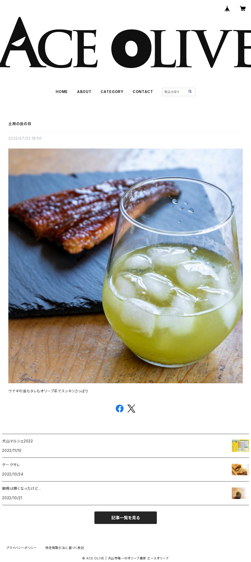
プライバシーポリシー (21, 548)
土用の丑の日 (19, 123)
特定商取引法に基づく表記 (64, 548)
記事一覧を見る (125, 517)
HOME (62, 91)
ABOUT (84, 91)
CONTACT (143, 91)
